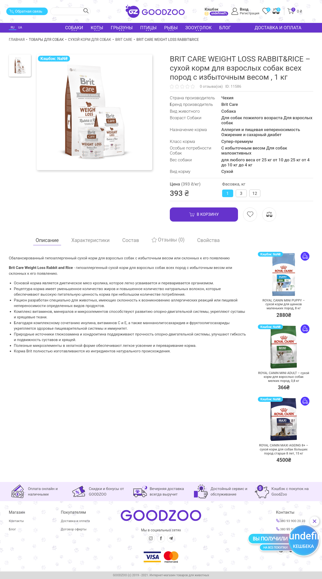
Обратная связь (25, 11)
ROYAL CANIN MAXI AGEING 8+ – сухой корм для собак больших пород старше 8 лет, (283, 449)
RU (12, 27)
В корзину (204, 214)
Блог (225, 27)
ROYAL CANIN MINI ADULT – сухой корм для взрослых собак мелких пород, (283, 377)
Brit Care (123, 40)
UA (20, 27)
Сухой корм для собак (89, 40)
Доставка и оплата (278, 27)
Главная (17, 40)
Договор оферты (74, 529)
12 (254, 193)
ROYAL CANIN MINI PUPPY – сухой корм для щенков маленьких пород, (283, 304)
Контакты (16, 521)
